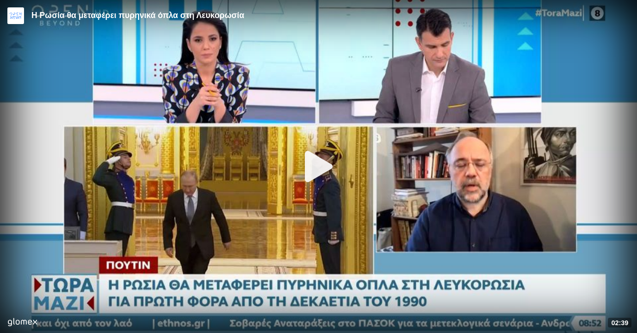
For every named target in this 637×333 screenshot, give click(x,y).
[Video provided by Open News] (15, 15)
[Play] (318, 166)
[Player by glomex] (22, 323)
